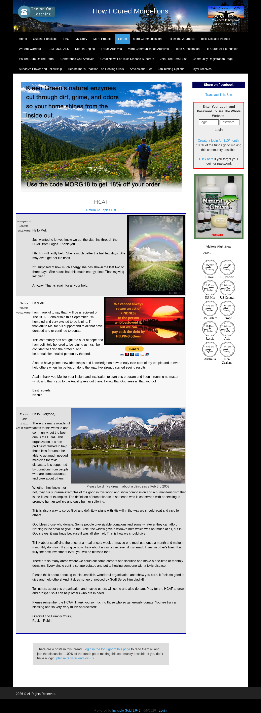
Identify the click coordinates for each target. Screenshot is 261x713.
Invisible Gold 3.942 (126, 710)
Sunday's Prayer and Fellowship (40, 69)
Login (163, 710)
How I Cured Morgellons (130, 11)
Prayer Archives (201, 69)
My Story (81, 38)
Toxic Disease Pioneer (215, 38)
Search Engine (85, 48)
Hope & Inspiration (187, 48)
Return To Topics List (101, 210)
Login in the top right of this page (106, 649)
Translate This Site (219, 94)
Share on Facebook (219, 84)
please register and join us (75, 658)
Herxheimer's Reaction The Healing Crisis (96, 69)
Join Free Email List (173, 58)
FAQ (66, 38)
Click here (206, 159)
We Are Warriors (30, 48)
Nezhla (24, 303)
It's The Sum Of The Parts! (36, 58)
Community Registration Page (213, 58)
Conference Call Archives (77, 58)
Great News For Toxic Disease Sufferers (127, 58)
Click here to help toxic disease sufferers (226, 16)
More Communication (147, 38)
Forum (122, 38)
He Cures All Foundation (222, 48)
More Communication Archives (148, 48)
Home (23, 38)
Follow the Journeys (181, 38)
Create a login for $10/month (218, 140)
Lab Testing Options (171, 69)
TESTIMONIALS (58, 48)
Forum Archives (111, 48)
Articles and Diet (141, 69)
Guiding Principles (45, 38)
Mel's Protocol (102, 38)
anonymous (24, 221)
